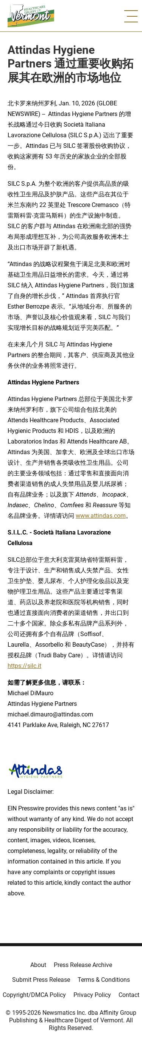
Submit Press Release (41, 979)
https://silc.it (24, 665)
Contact (129, 994)
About (38, 965)
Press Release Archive (83, 965)
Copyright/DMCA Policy (34, 994)
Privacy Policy (92, 994)
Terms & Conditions (104, 979)
